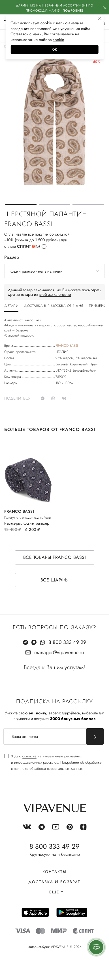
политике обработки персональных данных (48, 768)
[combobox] (54, 271)
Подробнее (73, 10)
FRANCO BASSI (66, 345)
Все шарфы (54, 580)
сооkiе (58, 39)
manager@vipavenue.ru (59, 652)
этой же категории (55, 294)
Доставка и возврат (54, 882)
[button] (21, 204)
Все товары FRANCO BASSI (54, 557)
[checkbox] (53, 762)
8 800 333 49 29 (67, 642)
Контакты (54, 871)
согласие (29, 756)
